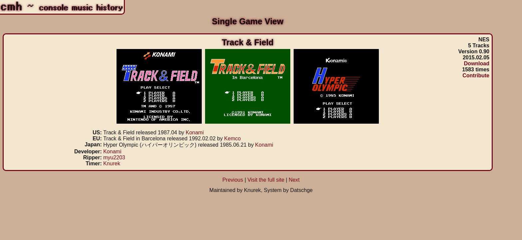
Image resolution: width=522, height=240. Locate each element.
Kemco (232, 138)
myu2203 (114, 157)
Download (476, 63)
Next (294, 180)
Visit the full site (265, 180)
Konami (195, 132)
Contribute (475, 75)
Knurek (111, 163)
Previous (232, 180)
